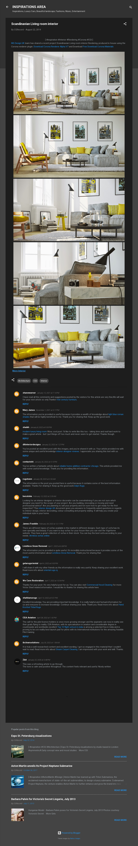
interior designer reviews (67, 451)
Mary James (29, 410)
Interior (44, 381)
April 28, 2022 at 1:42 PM (46, 618)
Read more (120, 757)
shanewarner (29, 393)
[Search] (130, 7)
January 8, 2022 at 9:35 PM (41, 427)
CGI (35, 381)
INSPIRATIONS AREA (29, 7)
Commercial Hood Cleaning (99, 585)
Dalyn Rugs (79, 486)
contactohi (28, 461)
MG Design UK (17, 43)
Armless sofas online (39, 535)
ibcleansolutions (31, 642)
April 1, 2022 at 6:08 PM (57, 546)
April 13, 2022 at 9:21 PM (48, 598)
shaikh (26, 427)
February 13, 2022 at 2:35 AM (44, 496)
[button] (125, 24)
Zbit (25, 660)
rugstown (27, 479)
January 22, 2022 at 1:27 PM (53, 445)
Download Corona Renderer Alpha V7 (51, 46)
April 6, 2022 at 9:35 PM (48, 563)
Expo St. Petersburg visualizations (31, 735)
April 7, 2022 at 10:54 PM (54, 581)
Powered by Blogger (69, 833)
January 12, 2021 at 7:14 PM (48, 393)
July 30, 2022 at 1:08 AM (50, 643)
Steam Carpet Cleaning (66, 649)
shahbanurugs (30, 598)
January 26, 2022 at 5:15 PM (46, 462)
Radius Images (75, 838)
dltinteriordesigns (32, 444)
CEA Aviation (29, 617)
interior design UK (47, 508)
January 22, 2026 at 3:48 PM (39, 660)
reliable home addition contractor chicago (79, 466)
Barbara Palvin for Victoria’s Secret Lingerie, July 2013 (43, 799)
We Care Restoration (33, 580)
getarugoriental (30, 563)
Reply (26, 404)
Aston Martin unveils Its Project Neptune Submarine (41, 765)
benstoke (27, 496)
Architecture (24, 381)
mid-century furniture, (67, 399)
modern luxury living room (35, 431)
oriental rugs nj (51, 570)
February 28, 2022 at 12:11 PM (51, 524)
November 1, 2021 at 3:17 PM (47, 410)
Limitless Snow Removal (35, 546)
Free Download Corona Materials (97, 46)
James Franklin (30, 523)
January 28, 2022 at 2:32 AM (44, 479)
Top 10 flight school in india (70, 627)
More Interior (19, 371)
